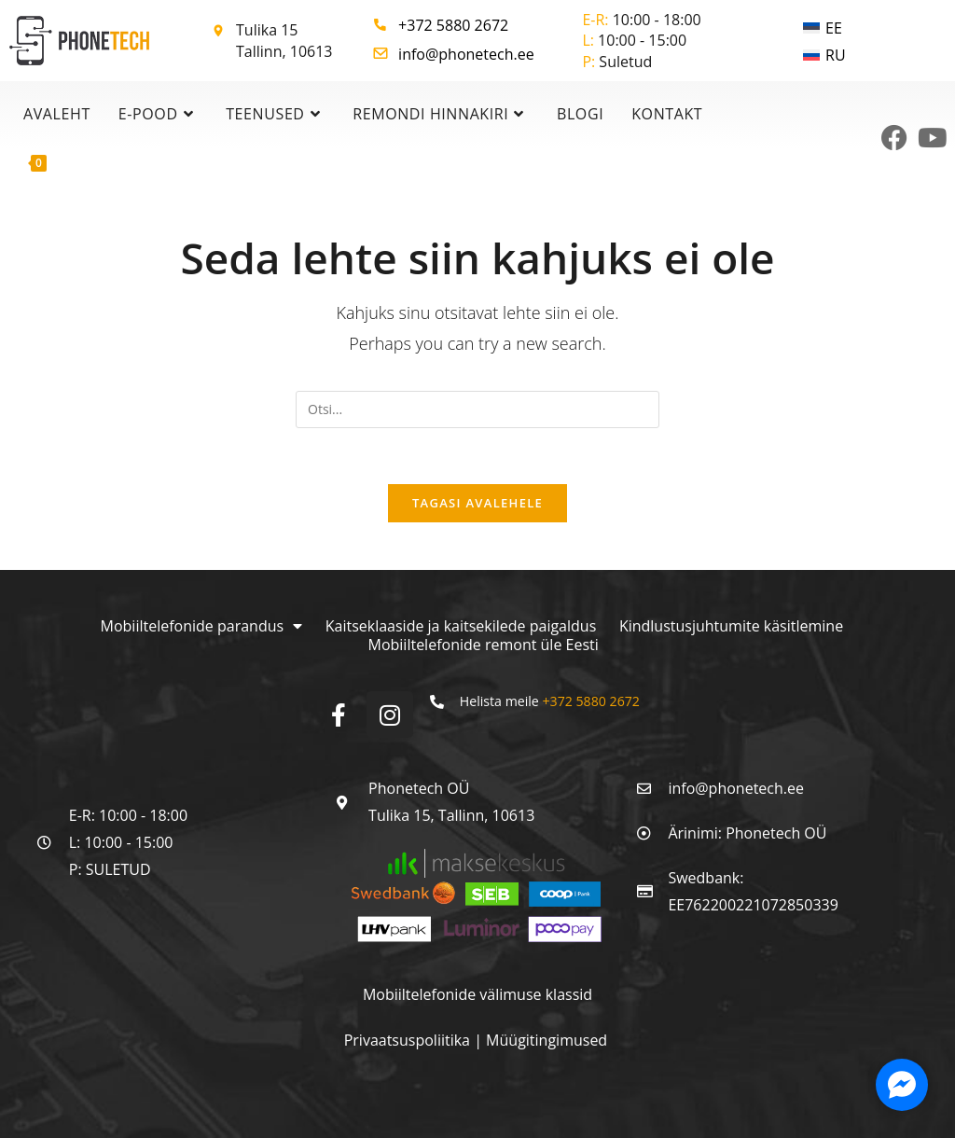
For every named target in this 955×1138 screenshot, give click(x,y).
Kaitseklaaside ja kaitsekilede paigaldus (461, 627)
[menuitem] (824, 27)
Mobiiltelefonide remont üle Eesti (483, 645)
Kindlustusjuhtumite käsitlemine (731, 627)
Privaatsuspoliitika (409, 1041)
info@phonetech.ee (466, 54)
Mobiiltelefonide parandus (201, 627)
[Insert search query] (477, 409)
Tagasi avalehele (477, 503)
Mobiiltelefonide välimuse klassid (477, 995)
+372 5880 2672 (453, 25)
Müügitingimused (546, 1041)
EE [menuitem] (833, 28)
